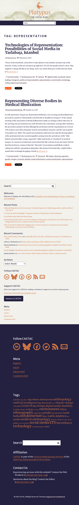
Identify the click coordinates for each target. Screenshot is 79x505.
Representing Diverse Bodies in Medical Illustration (33, 103)
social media (56, 80)
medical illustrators (38, 159)
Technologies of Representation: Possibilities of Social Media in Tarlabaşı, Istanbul (34, 49)
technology (65, 80)
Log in (6, 313)
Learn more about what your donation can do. (20, 293)
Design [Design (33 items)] (41, 405)
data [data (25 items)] (34, 406)
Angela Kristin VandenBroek (55, 497)
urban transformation (19, 83)
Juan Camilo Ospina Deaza (13, 236)
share (9, 88)
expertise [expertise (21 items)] (38, 413)
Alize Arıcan (11, 58)
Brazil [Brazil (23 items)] (48, 403)
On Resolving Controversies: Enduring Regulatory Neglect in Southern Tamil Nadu (42, 250)
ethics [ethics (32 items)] (63, 409)
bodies (51, 156)
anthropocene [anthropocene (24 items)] (46, 399)
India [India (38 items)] (16, 416)
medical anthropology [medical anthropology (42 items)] (35, 419)
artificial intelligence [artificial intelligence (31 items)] (25, 402)
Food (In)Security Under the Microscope (18, 216)
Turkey (7, 83)
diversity (57, 156)
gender (7, 159)
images (14, 159)
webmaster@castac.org (36, 475)
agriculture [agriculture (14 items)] (23, 400)
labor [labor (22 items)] (44, 416)
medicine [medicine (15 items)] (54, 420)
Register (7, 310)
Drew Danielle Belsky (14, 110)
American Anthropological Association (31, 459)
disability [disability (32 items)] (67, 405)
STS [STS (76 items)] (52, 422)
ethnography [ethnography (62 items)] (23, 412)
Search (7, 186)
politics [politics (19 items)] (16, 423)
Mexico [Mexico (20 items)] (60, 420)
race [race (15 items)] (20, 423)
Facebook (61, 77)
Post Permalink (13, 77)
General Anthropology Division (48, 456)
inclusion (20, 159)
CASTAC (17, 456)
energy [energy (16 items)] (36, 409)
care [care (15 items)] (53, 403)
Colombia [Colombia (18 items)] (17, 406)
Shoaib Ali (7, 250)
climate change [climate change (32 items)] (64, 402)
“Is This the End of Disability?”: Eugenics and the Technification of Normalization (33, 213)
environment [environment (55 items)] (49, 409)
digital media (52, 77)
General (41, 77)
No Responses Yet (28, 77)
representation (45, 80)
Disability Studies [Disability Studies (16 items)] (19, 409)
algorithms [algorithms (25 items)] (33, 399)
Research (41, 156)
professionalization (53, 159)
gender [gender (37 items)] (47, 412)
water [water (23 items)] (47, 426)
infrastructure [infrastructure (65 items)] (31, 416)
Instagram (15, 80)
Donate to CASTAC (13, 298)
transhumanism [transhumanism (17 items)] (38, 427)
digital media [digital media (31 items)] (53, 405)
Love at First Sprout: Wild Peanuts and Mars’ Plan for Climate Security (41, 253)
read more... (12, 72)
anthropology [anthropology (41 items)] (62, 399)
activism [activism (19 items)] (16, 400)
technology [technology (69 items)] (22, 426)
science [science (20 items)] (26, 423)
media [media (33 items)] (17, 419)
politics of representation (29, 80)
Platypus (39, 12)
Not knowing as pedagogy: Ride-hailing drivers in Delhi (40, 242)
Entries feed (8, 316)
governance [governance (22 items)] (57, 413)
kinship (27, 159)
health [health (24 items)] (66, 413)
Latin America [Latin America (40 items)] (57, 416)
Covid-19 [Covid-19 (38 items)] (26, 405)
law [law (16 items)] (68, 416)
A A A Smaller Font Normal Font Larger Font (39, 23)
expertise (64, 156)
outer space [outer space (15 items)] (68, 420)
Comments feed (9, 319)
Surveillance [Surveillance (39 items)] (64, 422)
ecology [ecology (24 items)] (29, 409)
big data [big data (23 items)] (41, 403)
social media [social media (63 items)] (39, 423)
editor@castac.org (24, 482)
